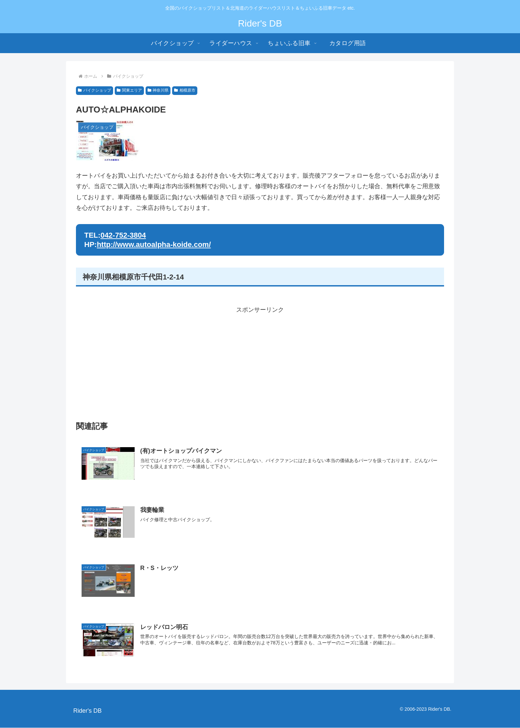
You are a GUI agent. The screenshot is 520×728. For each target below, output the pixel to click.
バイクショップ (94, 90)
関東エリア (129, 90)
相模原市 (184, 90)
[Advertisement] (260, 361)
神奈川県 (158, 90)
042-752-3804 (123, 235)
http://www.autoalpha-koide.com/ (154, 244)
